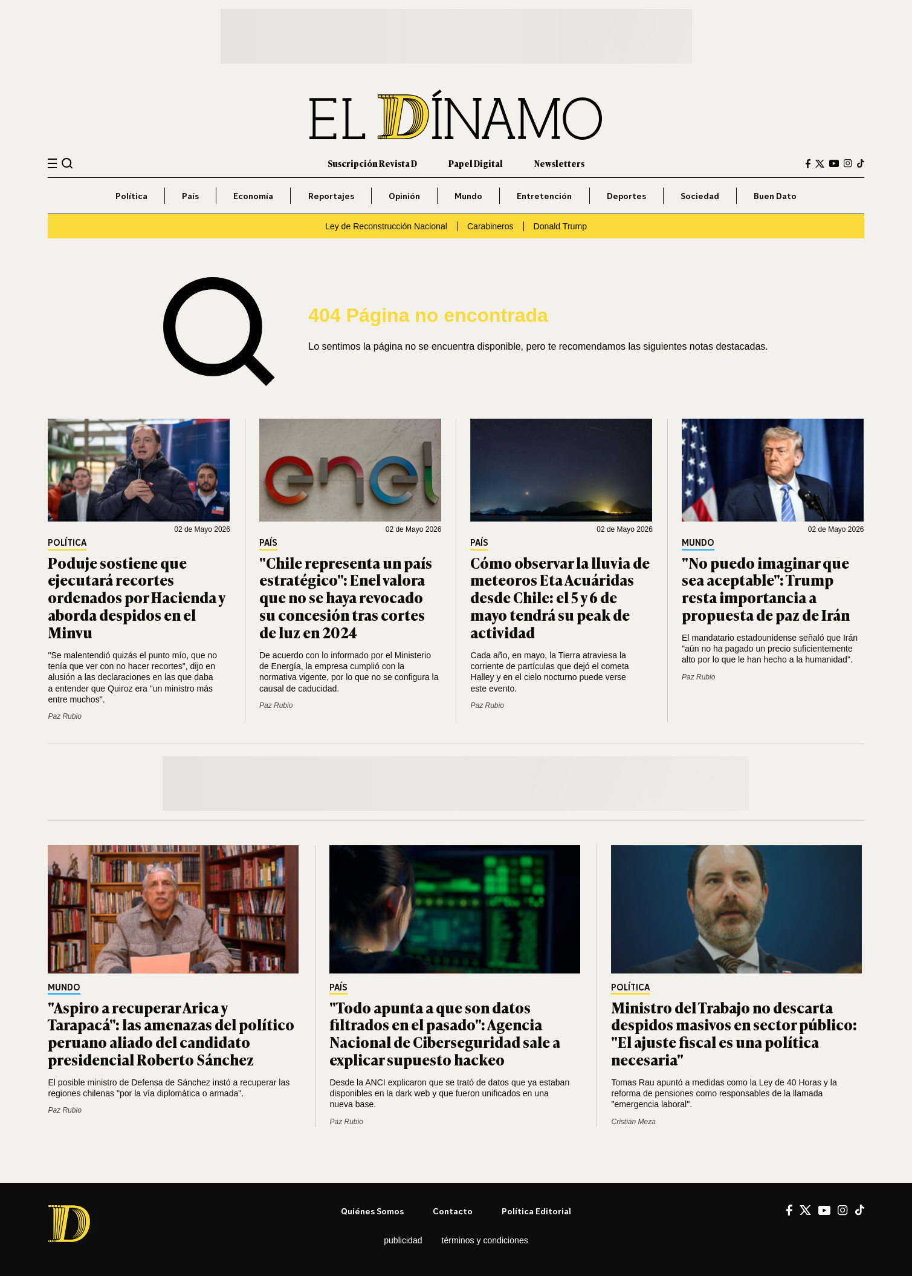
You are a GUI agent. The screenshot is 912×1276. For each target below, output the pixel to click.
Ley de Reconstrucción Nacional (386, 226)
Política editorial (536, 1211)
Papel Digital (475, 163)
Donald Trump (560, 226)
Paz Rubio (64, 716)
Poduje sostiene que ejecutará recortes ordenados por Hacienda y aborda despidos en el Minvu (136, 597)
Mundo (468, 196)
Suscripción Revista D (372, 163)
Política (131, 196)
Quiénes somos (372, 1211)
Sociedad (700, 196)
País (190, 196)
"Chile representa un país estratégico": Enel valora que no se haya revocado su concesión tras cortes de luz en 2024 (345, 597)
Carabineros (490, 226)
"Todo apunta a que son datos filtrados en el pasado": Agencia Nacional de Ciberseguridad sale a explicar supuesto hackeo (444, 1033)
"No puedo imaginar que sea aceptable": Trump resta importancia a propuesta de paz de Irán (766, 588)
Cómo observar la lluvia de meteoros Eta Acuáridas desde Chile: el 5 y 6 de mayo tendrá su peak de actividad (560, 597)
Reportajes (331, 196)
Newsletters (559, 163)
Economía (253, 196)
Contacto (453, 1211)
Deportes (626, 196)
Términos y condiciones (485, 1240)
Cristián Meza (633, 1121)
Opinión (404, 196)
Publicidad (403, 1240)
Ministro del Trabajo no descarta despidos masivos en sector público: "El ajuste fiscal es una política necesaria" (734, 1033)
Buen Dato (775, 196)
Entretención (544, 196)
